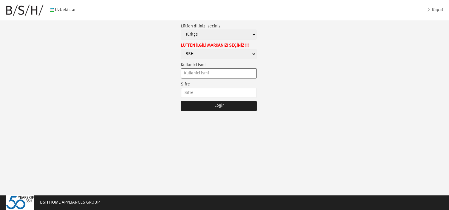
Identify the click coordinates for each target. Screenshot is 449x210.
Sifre (185, 84)
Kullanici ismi (193, 65)
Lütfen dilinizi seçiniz (201, 26)
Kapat (437, 10)
